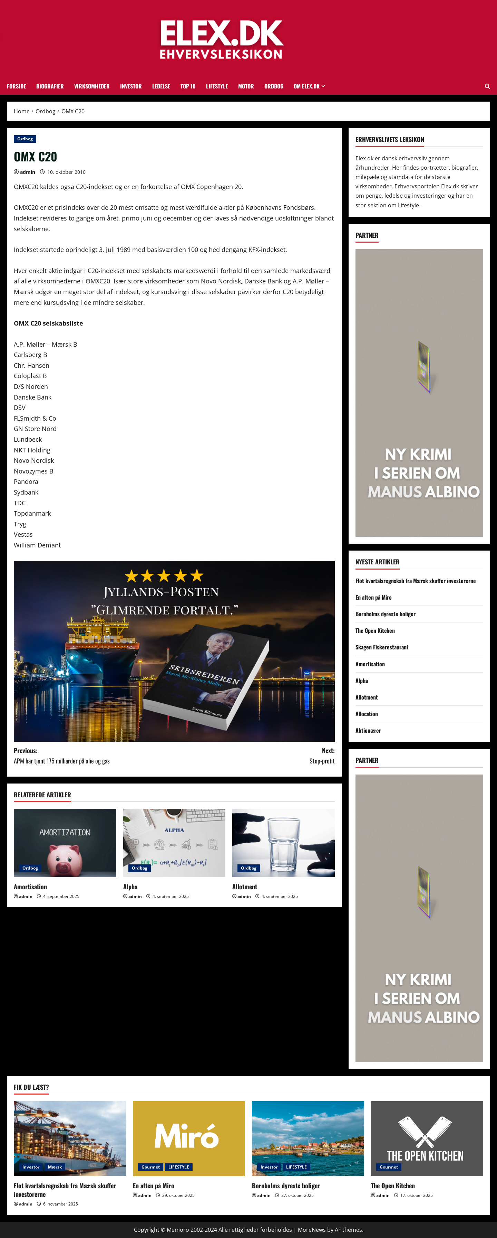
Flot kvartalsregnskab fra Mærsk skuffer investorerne (415, 580)
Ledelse (161, 86)
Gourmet (151, 1167)
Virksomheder (92, 86)
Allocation (366, 714)
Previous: (94, 756)
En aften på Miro (373, 597)
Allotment (244, 886)
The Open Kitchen (375, 630)
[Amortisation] (65, 843)
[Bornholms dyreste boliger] (308, 1138)
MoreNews (312, 1230)
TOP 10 (188, 86)
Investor (131, 86)
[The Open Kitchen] (427, 1138)
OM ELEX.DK (307, 86)
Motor (246, 86)
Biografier (50, 86)
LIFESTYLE (217, 86)
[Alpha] (174, 843)
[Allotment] (283, 843)
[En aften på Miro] (189, 1138)
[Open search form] (487, 86)
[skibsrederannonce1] (174, 650)
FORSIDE (16, 86)
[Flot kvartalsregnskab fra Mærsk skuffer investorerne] (70, 1138)
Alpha (130, 886)
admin (27, 172)
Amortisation (30, 886)
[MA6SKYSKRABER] (419, 392)
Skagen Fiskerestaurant (382, 647)
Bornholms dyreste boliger (385, 614)
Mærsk (55, 1167)
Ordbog (273, 86)
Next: (254, 756)
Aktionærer (368, 730)
